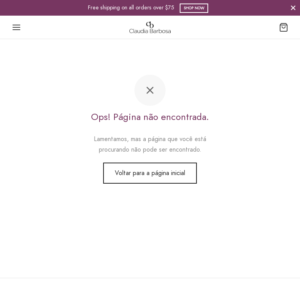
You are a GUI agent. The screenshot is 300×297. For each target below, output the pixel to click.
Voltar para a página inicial (150, 172)
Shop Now (194, 8)
